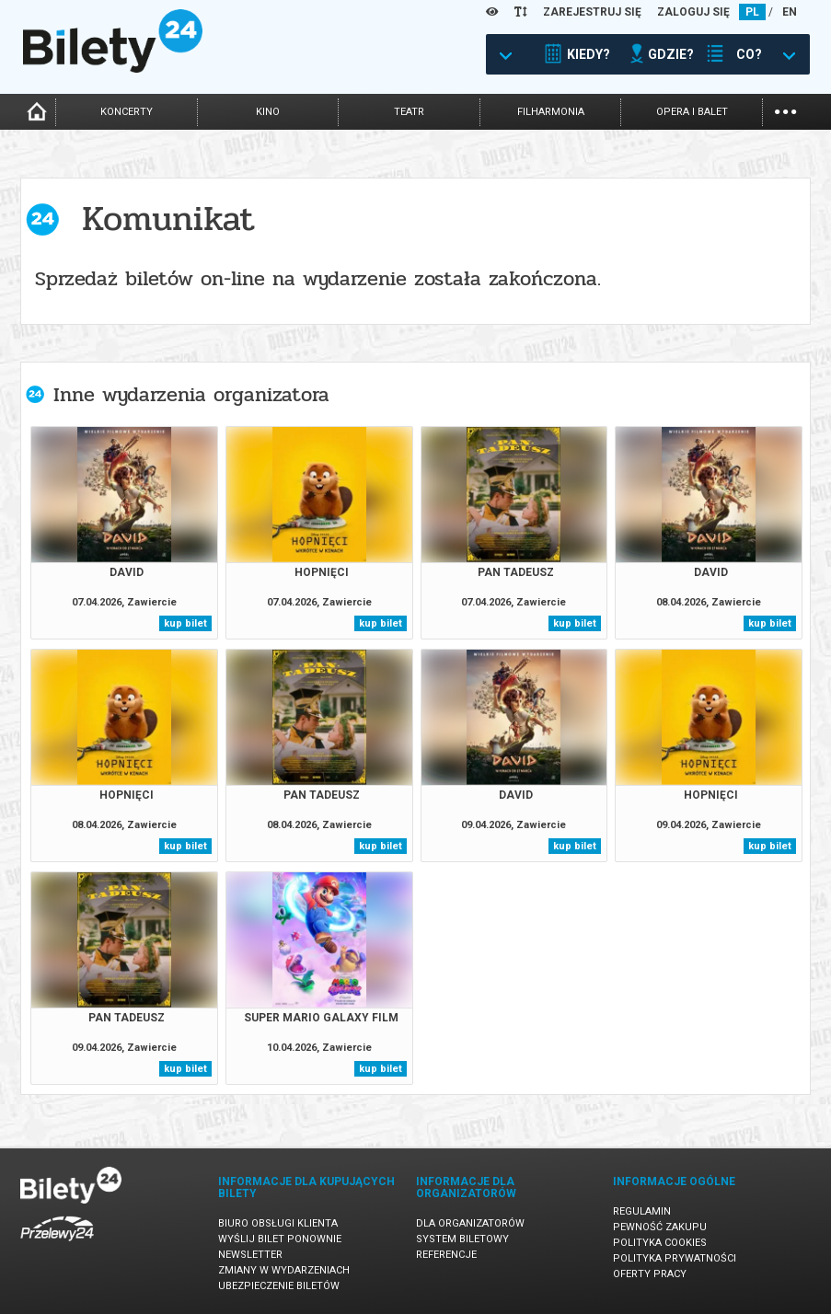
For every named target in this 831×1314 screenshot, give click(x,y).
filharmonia (550, 112)
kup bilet (185, 623)
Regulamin (642, 1211)
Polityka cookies (660, 1243)
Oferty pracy (650, 1274)
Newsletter (250, 1255)
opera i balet (692, 112)
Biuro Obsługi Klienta (278, 1223)
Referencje (446, 1255)
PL (752, 12)
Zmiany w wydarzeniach (284, 1270)
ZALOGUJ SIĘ (693, 12)
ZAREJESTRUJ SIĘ (592, 12)
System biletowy (462, 1239)
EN (789, 12)
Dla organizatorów (470, 1223)
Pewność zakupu (660, 1227)
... (785, 109)
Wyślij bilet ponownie (279, 1239)
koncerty (126, 112)
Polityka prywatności (674, 1258)
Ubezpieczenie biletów (279, 1286)
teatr (409, 112)
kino (268, 112)
